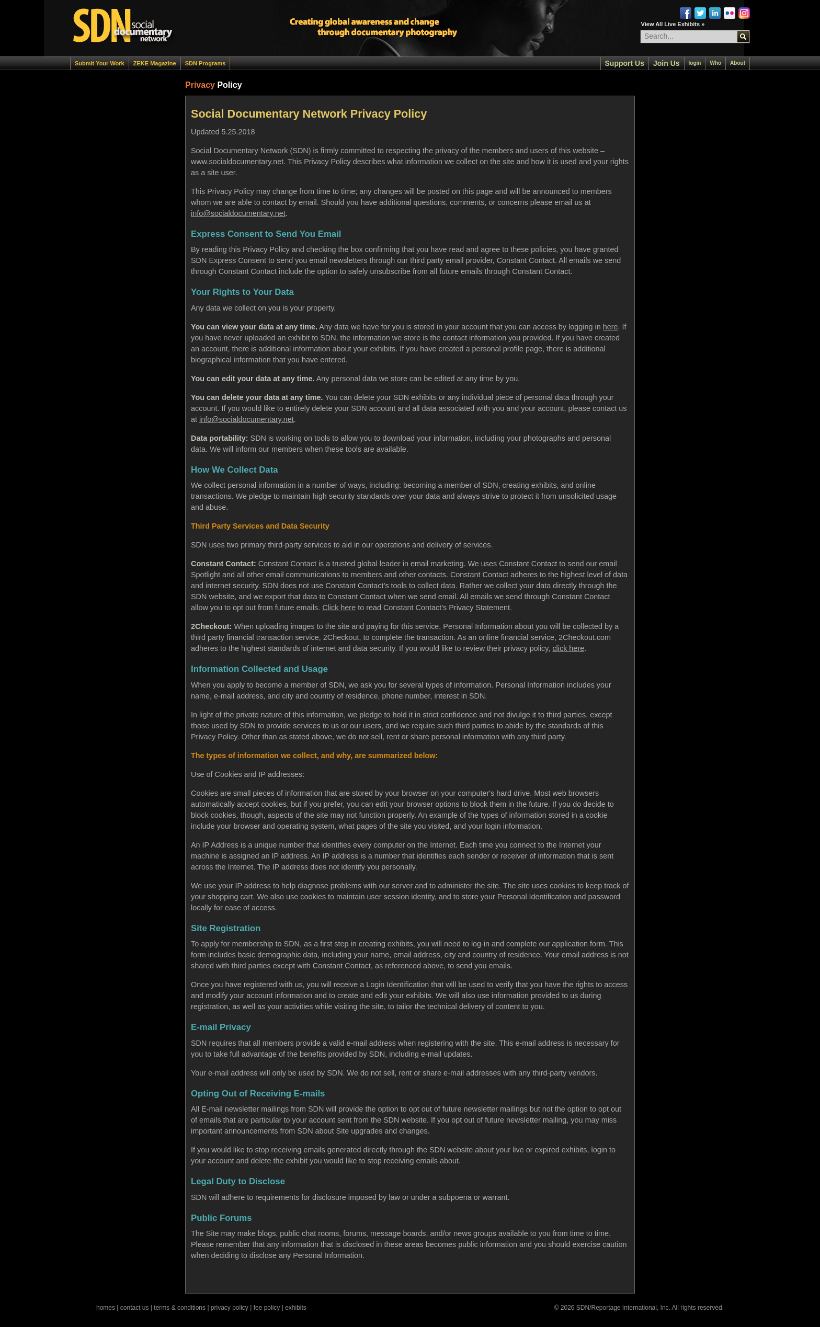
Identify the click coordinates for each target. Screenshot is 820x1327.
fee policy (267, 1307)
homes (105, 1307)
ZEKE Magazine (154, 63)
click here (568, 648)
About (737, 63)
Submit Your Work (99, 63)
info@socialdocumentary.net (238, 213)
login (695, 63)
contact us (134, 1307)
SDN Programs (205, 63)
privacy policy (229, 1307)
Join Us (666, 63)
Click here (339, 607)
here (610, 327)
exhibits (295, 1307)
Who (715, 63)
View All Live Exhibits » (673, 24)
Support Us (624, 63)
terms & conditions (180, 1307)
